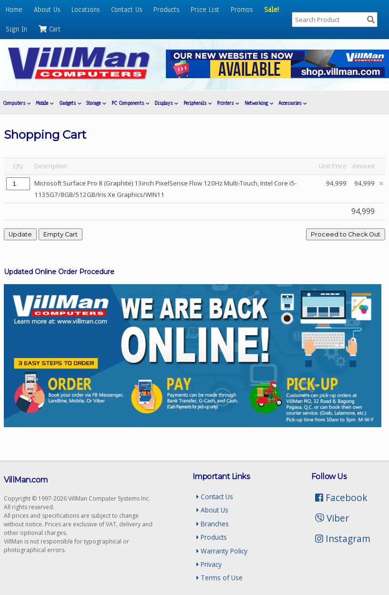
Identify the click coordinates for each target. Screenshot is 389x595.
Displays (166, 103)
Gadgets (70, 103)
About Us (47, 9)
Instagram (342, 538)
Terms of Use (219, 577)
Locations (86, 9)
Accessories (292, 103)
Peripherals (198, 103)
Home (14, 9)
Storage (96, 103)
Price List (205, 9)
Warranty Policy (221, 550)
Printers (228, 103)
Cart (50, 29)
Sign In (16, 29)
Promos (242, 9)
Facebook (341, 497)
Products (166, 9)
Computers (17, 103)
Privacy (209, 564)
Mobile (44, 103)
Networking (259, 103)
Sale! (271, 9)
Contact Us (126, 9)
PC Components (130, 103)
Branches (212, 523)
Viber (332, 518)
